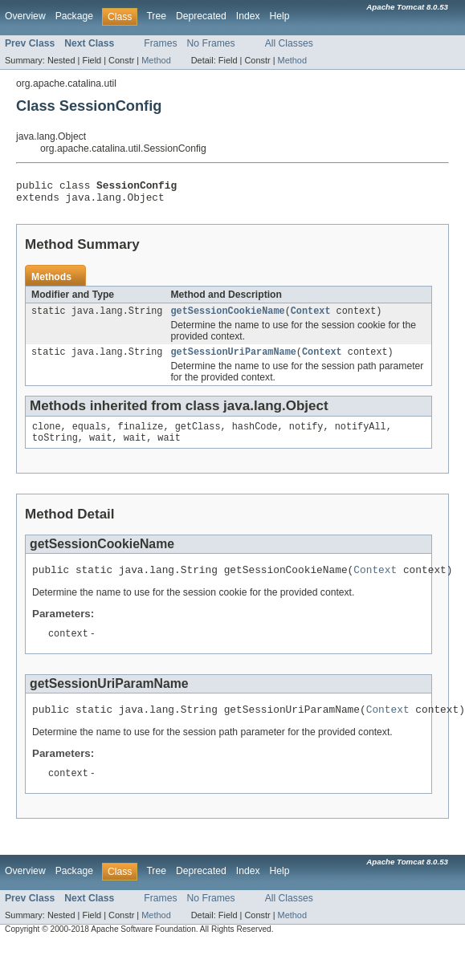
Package (74, 16)
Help (280, 16)
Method (155, 60)
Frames (160, 43)
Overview (25, 16)
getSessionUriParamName (233, 359)
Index (248, 16)
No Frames (211, 43)
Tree (156, 16)
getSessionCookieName (227, 317)
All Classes (289, 43)
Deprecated (201, 16)
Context (311, 317)
